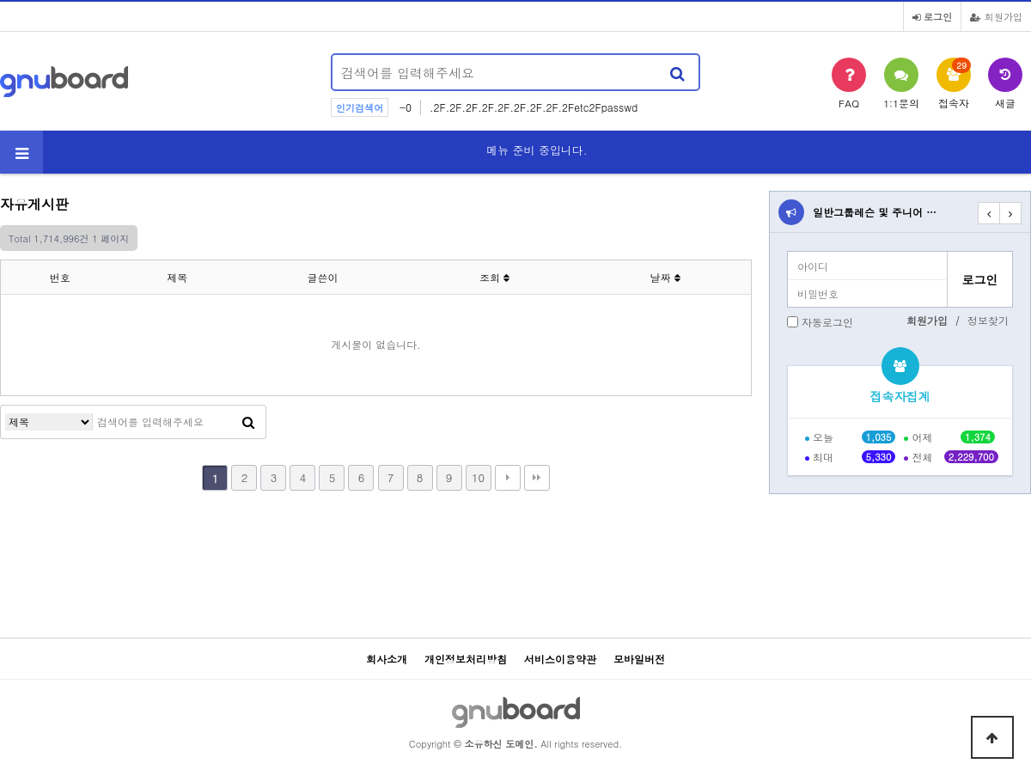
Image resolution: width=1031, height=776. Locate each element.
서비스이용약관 (560, 658)
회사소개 (386, 658)
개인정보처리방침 (465, 658)
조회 (494, 277)
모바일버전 (639, 658)
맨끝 (537, 478)
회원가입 (996, 16)
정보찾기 (988, 320)
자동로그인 (827, 322)
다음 (508, 478)
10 (478, 477)
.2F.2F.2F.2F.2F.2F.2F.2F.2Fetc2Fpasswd (534, 107)
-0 (406, 107)
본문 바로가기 (0, 0)
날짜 (665, 277)
